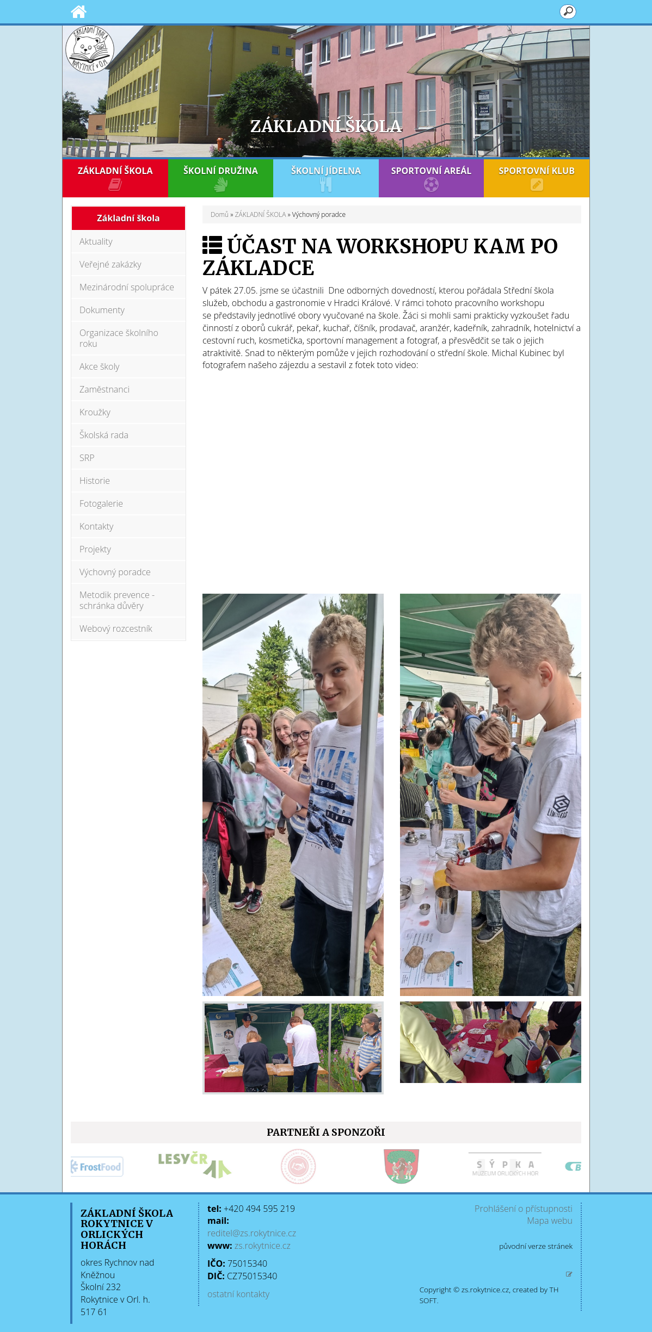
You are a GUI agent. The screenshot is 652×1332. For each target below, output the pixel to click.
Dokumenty (102, 310)
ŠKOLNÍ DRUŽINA (221, 178)
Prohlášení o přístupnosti (524, 1209)
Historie (94, 481)
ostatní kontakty (238, 1294)
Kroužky (94, 412)
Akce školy (99, 366)
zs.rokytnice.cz (263, 1246)
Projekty (95, 549)
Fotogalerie (101, 503)
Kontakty (96, 526)
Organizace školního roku (118, 338)
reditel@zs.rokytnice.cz (251, 1233)
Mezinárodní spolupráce (126, 287)
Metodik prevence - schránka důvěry (117, 600)
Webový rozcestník (115, 628)
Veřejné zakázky (110, 264)
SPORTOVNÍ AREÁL (431, 178)
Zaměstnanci (104, 389)
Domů (220, 214)
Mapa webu (550, 1221)
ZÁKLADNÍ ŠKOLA (115, 178)
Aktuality (96, 241)
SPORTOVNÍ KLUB (536, 178)
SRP (87, 458)
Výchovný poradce (115, 572)
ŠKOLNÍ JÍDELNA (326, 178)
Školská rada (103, 435)
